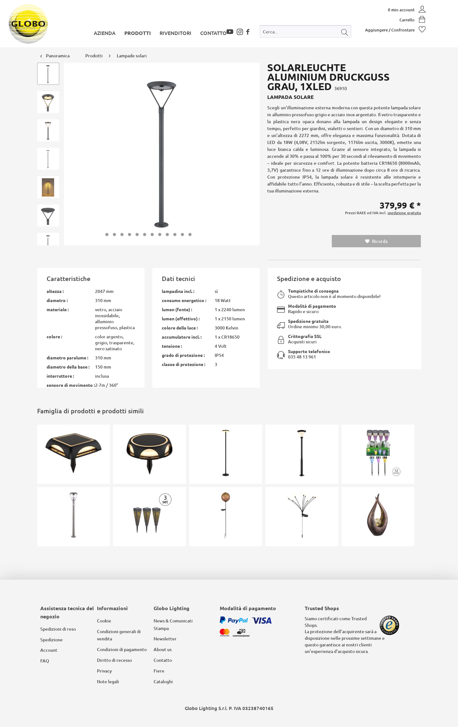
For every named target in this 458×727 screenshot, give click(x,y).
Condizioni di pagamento (122, 649)
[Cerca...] (305, 31)
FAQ (44, 661)
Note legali (108, 681)
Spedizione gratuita (308, 321)
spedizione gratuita (404, 212)
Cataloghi (163, 681)
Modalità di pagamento (312, 306)
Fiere (159, 671)
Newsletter (165, 639)
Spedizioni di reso (58, 629)
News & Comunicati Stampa (173, 624)
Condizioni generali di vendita (119, 635)
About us (163, 649)
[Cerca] (344, 31)
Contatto (163, 660)
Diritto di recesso (114, 660)
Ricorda (376, 241)
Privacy (104, 671)
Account (48, 650)
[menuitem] (305, 33)
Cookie (104, 621)
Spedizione (51, 640)
